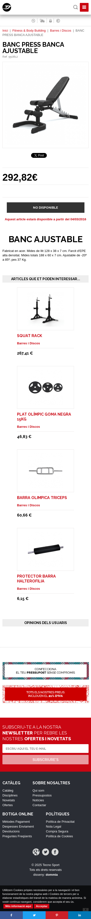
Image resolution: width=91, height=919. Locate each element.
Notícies (38, 800)
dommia (52, 874)
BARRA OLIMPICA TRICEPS (42, 497)
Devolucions (11, 831)
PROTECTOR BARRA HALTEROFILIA (36, 578)
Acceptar (41, 906)
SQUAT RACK (29, 335)
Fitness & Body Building (29, 30)
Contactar (39, 805)
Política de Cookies (59, 836)
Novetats (8, 800)
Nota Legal (53, 826)
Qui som (38, 790)
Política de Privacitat (60, 821)
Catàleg (7, 790)
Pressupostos (42, 795)
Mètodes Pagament (16, 821)
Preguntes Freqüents (17, 836)
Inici (5, 30)
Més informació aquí (18, 906)
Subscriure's (45, 760)
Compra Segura (57, 831)
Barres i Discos (60, 30)
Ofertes (7, 805)
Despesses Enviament (18, 826)
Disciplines (9, 795)
